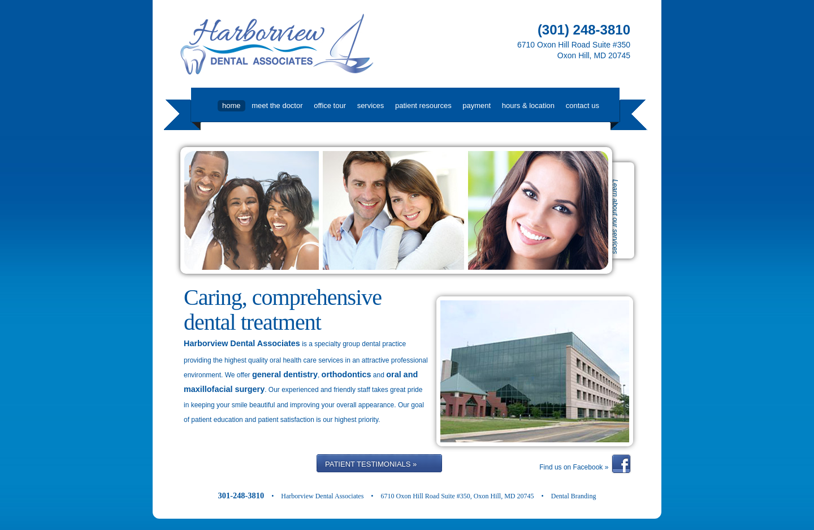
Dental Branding (573, 496)
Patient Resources (423, 105)
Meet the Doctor (277, 105)
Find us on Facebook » (574, 467)
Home (231, 105)
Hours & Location (528, 105)
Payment (476, 105)
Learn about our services (615, 216)
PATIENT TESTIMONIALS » (371, 464)
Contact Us (582, 105)
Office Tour (330, 105)
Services (370, 105)
